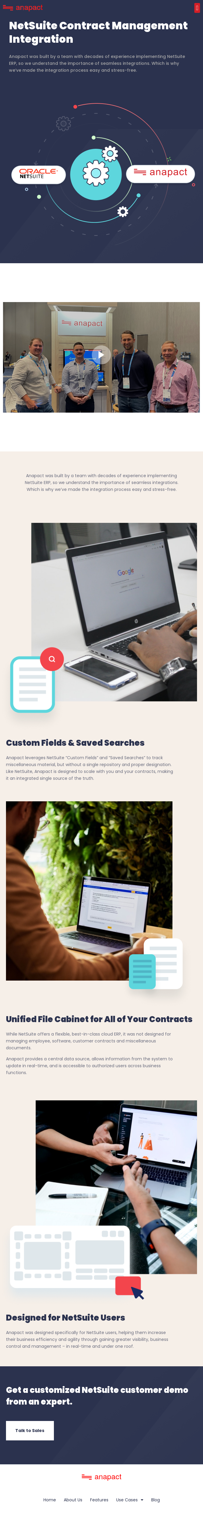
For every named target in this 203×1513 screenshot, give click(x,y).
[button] (197, 8)
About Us (73, 1500)
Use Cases (129, 1500)
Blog (155, 1500)
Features (99, 1500)
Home (49, 1500)
